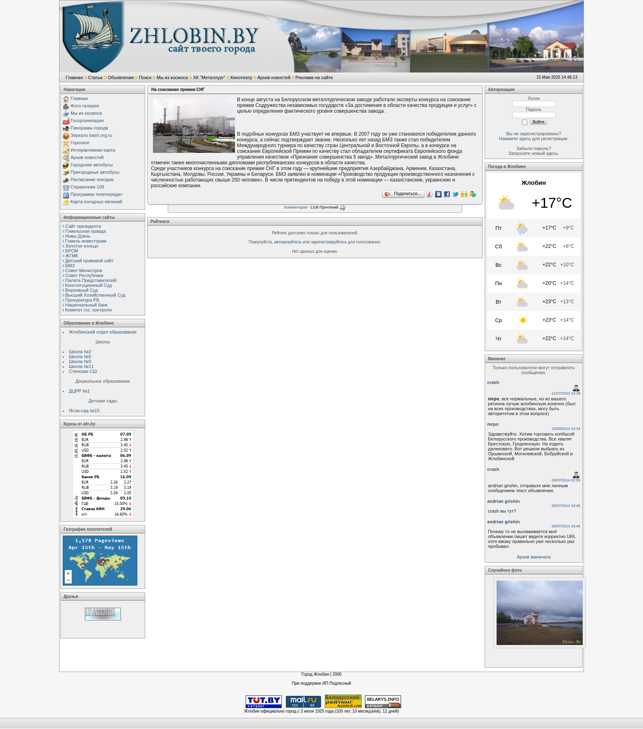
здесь (552, 153)
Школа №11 (81, 366)
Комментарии (296, 207)
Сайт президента (83, 226)
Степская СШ (83, 371)
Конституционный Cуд (88, 285)
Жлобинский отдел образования (103, 331)
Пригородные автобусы (95, 172)
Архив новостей (273, 77)
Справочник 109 (87, 186)
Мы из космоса (172, 77)
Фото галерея (85, 105)
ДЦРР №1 (79, 390)
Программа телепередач (96, 194)
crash (493, 382)
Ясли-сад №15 (84, 410)
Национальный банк (86, 304)
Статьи (95, 77)
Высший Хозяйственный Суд (95, 295)
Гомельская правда (85, 231)
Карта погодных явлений (96, 201)
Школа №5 (80, 356)
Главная (74, 77)
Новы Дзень (78, 236)
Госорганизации (87, 120)
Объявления (121, 77)
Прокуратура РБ (82, 300)
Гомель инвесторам (85, 240)
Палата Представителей (90, 280)
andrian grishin (503, 501)
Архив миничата (533, 556)
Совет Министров (83, 270)
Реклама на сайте (314, 77)
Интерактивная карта (93, 150)
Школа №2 (80, 351)
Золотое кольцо (81, 245)
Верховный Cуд (81, 290)
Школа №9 (80, 361)
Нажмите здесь (515, 138)
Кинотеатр (241, 77)
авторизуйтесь (288, 242)
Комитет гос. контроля (88, 309)
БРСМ (71, 250)
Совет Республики (84, 275)
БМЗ (70, 265)
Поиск (145, 77)
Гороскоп (80, 142)
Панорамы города (89, 127)
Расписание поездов (92, 179)
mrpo (493, 424)
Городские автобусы (92, 164)
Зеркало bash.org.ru (91, 135)
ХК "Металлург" (209, 77)
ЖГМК (71, 255)
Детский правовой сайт (89, 260)
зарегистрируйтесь (329, 242)
